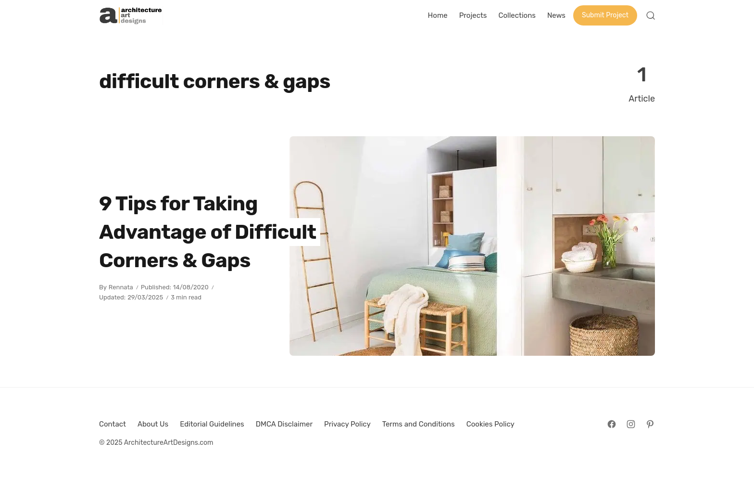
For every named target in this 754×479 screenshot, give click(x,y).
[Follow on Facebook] (611, 424)
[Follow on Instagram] (631, 424)
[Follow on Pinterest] (650, 424)
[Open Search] (650, 15)
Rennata (121, 287)
